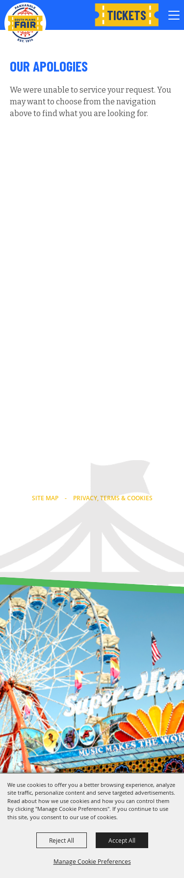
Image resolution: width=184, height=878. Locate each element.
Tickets (126, 15)
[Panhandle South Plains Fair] (25, 23)
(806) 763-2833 (92, 469)
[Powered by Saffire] (113, 551)
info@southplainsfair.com (92, 482)
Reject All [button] (61, 840)
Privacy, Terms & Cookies (113, 498)
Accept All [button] (121, 840)
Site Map (45, 498)
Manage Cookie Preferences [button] (92, 861)
